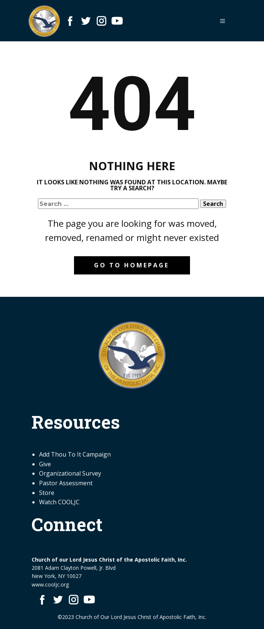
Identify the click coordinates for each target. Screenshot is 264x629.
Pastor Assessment (66, 483)
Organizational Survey (70, 473)
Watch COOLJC (59, 502)
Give (45, 464)
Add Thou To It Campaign (75, 454)
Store (46, 493)
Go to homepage (131, 265)
